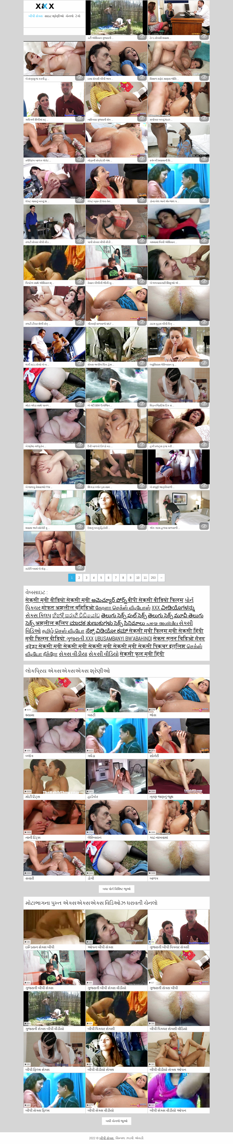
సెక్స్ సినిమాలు (130, 623)
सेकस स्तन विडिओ (174, 638)
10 (137, 578)
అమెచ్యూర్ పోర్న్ (110, 600)
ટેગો (77, 16)
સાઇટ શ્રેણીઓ (54, 16)
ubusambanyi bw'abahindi (123, 638)
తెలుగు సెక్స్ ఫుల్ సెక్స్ (124, 615)
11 (145, 578)
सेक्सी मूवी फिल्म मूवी (154, 630)
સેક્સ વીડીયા (73, 654)
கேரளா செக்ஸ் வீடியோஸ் (123, 607)
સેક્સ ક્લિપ (38, 615)
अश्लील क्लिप (53, 623)
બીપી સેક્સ (36, 16)
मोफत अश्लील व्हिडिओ (69, 607)
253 (153, 578)
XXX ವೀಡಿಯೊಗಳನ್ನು (173, 607)
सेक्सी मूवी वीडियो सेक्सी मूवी (58, 600)
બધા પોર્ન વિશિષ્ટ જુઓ (116, 889)
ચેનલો (70, 16)
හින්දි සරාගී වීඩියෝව (76, 615)
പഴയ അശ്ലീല (162, 623)
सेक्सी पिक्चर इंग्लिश (162, 646)
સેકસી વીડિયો (104, 654)
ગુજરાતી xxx (80, 638)
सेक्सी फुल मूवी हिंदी (142, 654)
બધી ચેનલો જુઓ (116, 1121)
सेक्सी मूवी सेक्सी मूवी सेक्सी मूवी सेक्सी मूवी (88, 646)
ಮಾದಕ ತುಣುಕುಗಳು (92, 623)
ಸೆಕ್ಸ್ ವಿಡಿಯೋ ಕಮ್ (107, 630)
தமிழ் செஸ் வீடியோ (63, 630)
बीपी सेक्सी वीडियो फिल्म (156, 600)
